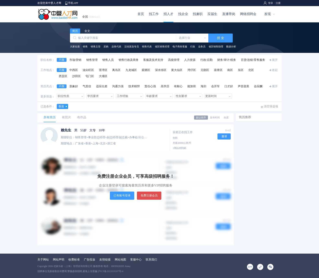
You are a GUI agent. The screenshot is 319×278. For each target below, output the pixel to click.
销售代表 (147, 46)
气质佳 (87, 86)
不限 (61, 59)
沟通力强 (117, 86)
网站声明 (58, 259)
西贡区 (63, 76)
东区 (241, 70)
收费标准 (74, 259)
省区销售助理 (216, 46)
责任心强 (150, 86)
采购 (106, 46)
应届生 (212, 14)
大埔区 (103, 76)
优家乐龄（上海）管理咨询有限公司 (73, 266)
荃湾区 (103, 70)
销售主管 (96, 46)
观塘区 (146, 70)
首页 (141, 14)
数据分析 (231, 46)
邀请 (224, 136)
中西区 (73, 70)
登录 (270, 3)
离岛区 (116, 70)
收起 (275, 70)
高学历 (165, 86)
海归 (203, 86)
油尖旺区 (88, 70)
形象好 (73, 86)
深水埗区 (160, 70)
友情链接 (105, 259)
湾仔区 (191, 70)
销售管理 (92, 59)
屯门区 (89, 76)
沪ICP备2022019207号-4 (110, 271)
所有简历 (50, 117)
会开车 (215, 86)
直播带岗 (228, 14)
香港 (61, 106)
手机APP (73, 2)
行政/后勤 (206, 59)
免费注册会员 (149, 195)
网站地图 (120, 259)
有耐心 (178, 86)
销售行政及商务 (129, 59)
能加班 (191, 86)
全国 (91, 16)
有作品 (81, 117)
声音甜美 (243, 86)
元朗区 (205, 70)
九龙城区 (131, 70)
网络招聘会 (248, 14)
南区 (230, 70)
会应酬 (258, 86)
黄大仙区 (176, 70)
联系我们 (151, 259)
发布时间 (215, 117)
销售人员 (108, 59)
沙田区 (76, 76)
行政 (192, 46)
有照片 (66, 117)
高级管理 (173, 59)
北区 (251, 70)
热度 (226, 117)
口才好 (228, 86)
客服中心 (136, 259)
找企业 (183, 14)
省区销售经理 (162, 46)
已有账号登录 (122, 195)
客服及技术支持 (153, 59)
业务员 (201, 46)
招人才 (168, 14)
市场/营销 (75, 59)
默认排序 (201, 117)
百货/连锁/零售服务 (253, 59)
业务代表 (116, 46)
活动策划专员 (131, 46)
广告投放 (89, 259)
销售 (85, 46)
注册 (278, 3)
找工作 (154, 14)
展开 (275, 59)
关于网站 (43, 259)
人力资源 (190, 59)
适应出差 (101, 86)
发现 (267, 14)
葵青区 (218, 70)
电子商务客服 (180, 46)
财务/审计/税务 (226, 59)
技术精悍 (134, 86)
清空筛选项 (271, 106)
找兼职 (198, 14)
